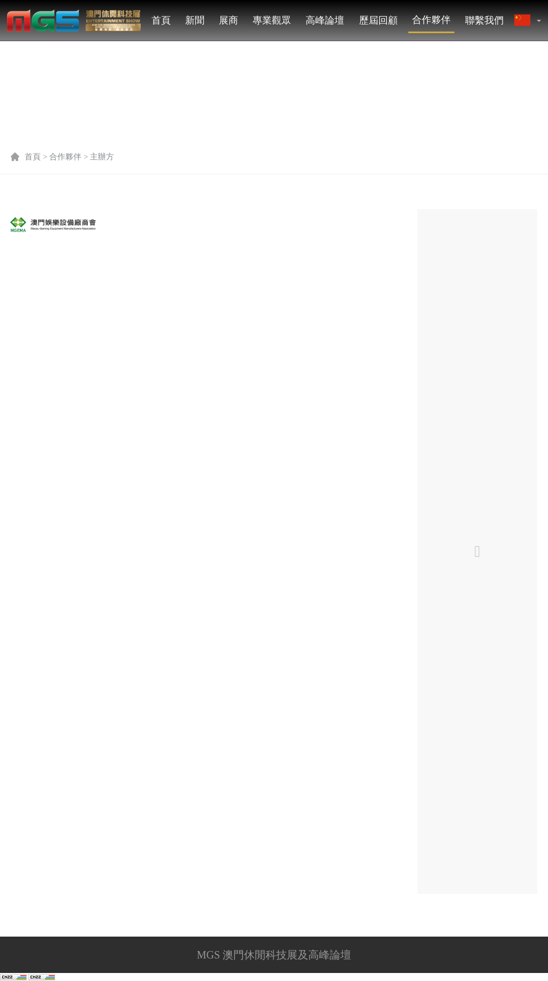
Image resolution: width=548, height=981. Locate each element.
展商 (228, 20)
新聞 (194, 20)
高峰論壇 (325, 20)
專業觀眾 (272, 20)
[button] (538, 20)
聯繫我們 (484, 20)
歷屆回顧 (378, 20)
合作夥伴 (431, 19)
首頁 (161, 20)
